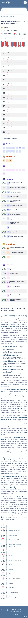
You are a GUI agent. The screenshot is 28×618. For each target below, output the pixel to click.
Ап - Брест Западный (10, 30)
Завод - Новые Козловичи (12, 236)
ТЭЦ (6, 574)
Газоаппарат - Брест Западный (13, 223)
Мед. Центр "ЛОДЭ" (10, 540)
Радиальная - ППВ (10, 291)
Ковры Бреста (9, 535)
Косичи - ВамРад (10, 273)
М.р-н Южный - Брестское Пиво (12, 218)
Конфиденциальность (16, 611)
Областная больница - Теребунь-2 (11, 300)
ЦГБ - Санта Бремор (11, 286)
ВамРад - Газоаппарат (11, 192)
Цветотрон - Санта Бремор (13, 210)
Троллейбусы (9, 156)
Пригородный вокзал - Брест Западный (13, 282)
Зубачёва (7, 588)
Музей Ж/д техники (10, 578)
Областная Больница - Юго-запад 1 (13, 248)
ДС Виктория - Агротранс (12, 252)
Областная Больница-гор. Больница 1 (12, 183)
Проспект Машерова (11, 560)
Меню (25, 2)
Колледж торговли (10, 592)
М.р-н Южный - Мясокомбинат (13, 187)
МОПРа (7, 555)
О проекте (13, 609)
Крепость (7, 583)
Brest (3, 2)
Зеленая (7, 551)
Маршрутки (8, 166)
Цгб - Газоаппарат (10, 196)
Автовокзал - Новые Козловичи (11, 227)
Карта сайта (7, 610)
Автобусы (8, 144)
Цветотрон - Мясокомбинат (13, 232)
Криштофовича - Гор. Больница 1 (11, 201)
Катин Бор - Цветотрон (12, 257)
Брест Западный (10, 597)
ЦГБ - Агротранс (10, 269)
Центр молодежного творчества (11, 545)
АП (6, 526)
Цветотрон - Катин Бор (12, 205)
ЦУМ (6, 565)
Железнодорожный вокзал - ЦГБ (13, 295)
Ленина (6, 27)
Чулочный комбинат (11, 530)
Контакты (19, 609)
